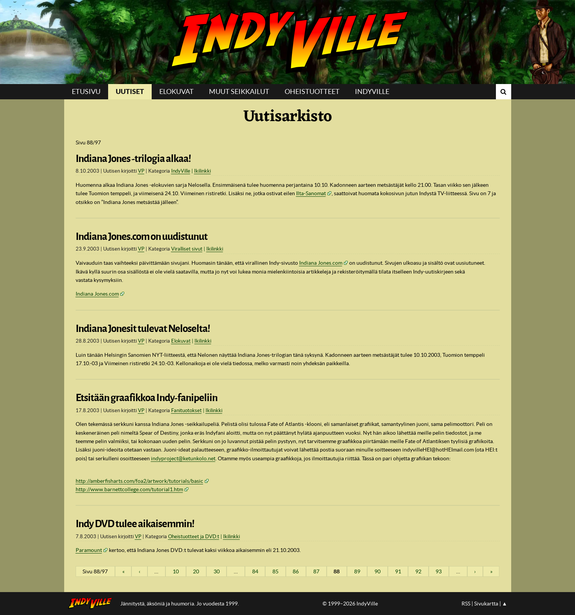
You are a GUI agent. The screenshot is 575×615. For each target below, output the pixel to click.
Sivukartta (486, 603)
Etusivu (86, 91)
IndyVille (287, 42)
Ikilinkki (202, 171)
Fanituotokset (186, 410)
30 (217, 571)
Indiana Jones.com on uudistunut (141, 236)
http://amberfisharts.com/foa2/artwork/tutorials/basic (139, 481)
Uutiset (130, 91)
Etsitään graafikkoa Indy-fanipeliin (146, 397)
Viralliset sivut (186, 249)
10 (176, 571)
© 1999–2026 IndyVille (350, 603)
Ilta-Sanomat (311, 193)
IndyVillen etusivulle (92, 603)
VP (141, 171)
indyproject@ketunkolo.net (183, 458)
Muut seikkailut (239, 91)
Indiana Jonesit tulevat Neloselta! (143, 328)
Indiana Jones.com (320, 263)
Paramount (89, 550)
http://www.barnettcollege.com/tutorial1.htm (129, 489)
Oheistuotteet (312, 91)
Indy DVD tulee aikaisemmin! (135, 523)
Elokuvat (176, 91)
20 (196, 571)
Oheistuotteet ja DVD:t (193, 536)
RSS (466, 603)
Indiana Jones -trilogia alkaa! (133, 158)
